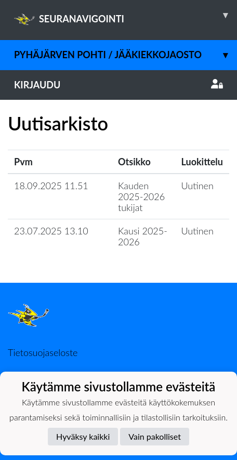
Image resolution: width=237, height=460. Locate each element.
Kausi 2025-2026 (142, 236)
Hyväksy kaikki (83, 436)
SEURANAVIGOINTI (125, 15)
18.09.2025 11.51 (51, 185)
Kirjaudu (118, 84)
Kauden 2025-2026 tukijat (141, 196)
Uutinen (197, 185)
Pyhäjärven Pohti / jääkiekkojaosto (125, 55)
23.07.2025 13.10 (51, 230)
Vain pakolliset (154, 436)
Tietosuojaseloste (42, 352)
